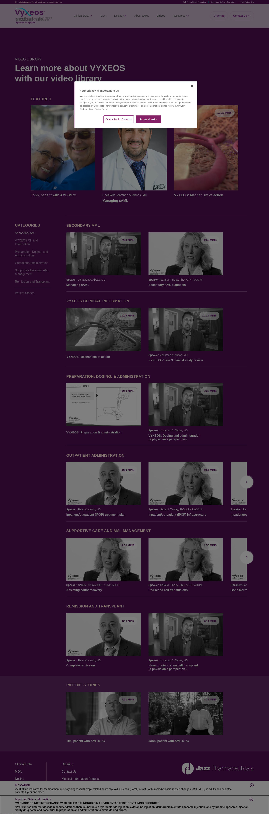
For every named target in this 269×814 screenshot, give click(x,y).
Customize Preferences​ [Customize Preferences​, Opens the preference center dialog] (119, 119)
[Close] (192, 86)
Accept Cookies (148, 119)
